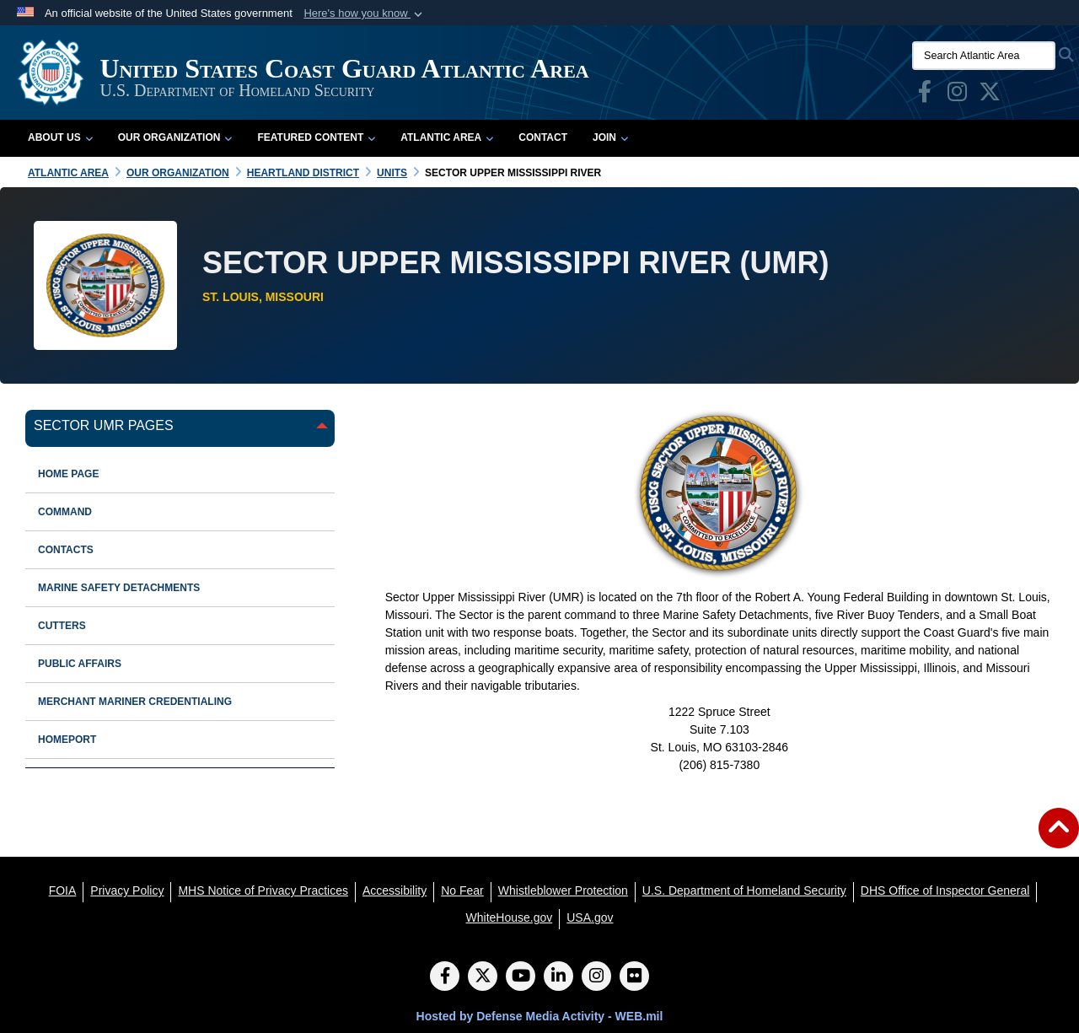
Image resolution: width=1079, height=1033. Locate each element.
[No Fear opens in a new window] (462, 890)
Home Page (68, 474)
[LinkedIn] (558, 977)
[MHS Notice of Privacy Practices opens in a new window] (263, 890)
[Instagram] (596, 977)
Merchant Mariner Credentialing (135, 701)
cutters (62, 626)
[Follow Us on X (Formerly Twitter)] (482, 977)
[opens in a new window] (924, 95)
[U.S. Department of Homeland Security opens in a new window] (744, 890)
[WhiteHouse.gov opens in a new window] (509, 917)
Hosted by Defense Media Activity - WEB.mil (539, 1016)
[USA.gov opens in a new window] (589, 917)
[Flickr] (634, 977)
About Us (60, 137)
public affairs (79, 664)
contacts (66, 550)
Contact (542, 137)
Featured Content (316, 137)
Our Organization (175, 137)
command (65, 512)
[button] (364, 13)
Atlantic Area (446, 137)
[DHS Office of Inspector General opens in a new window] (945, 890)
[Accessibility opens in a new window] (394, 890)
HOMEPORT (67, 739)
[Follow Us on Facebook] (444, 977)
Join (610, 137)
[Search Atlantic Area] (983, 55)
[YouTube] (520, 977)
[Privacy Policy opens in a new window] (127, 890)
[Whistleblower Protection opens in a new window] (563, 890)
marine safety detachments (119, 588)
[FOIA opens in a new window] (63, 890)
